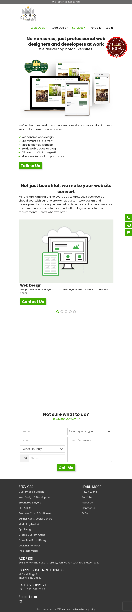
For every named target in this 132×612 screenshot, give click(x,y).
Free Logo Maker (28, 551)
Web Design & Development (35, 497)
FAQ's (85, 513)
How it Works (89, 491)
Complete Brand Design (33, 540)
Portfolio (96, 28)
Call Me (66, 467)
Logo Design (59, 28)
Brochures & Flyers (30, 502)
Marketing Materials (30, 524)
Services (78, 28)
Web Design (39, 28)
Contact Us (33, 301)
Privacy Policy (88, 609)
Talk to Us (30, 165)
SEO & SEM (25, 508)
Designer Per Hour (29, 545)
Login (109, 28)
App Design (25, 529)
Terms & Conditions (71, 609)
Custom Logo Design (31, 491)
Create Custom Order (32, 534)
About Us (87, 502)
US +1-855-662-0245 (66, 419)
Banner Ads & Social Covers (35, 518)
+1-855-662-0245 (73, 2)
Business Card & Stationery (35, 513)
